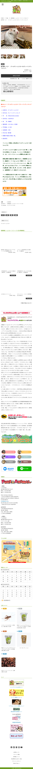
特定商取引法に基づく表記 (16, 758)
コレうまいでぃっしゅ (24, 647)
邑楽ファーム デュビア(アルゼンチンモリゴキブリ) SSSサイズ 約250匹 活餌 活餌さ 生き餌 (24, 626)
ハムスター (17, 18)
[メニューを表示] (2, 4)
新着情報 (12, 18)
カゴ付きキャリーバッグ (6, 294)
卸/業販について (16, 756)
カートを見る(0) (22, 78)
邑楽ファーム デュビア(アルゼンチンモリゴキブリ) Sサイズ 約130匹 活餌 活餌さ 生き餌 (8, 649)
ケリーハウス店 (23, 18)
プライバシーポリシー (16, 761)
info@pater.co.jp (4, 501)
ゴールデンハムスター (5, 223)
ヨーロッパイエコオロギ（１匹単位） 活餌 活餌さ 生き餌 (8, 626)
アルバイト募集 (16, 754)
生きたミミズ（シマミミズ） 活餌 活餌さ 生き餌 (8, 671)
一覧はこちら (26, 303)
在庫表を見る (14, 78)
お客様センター (16, 752)
